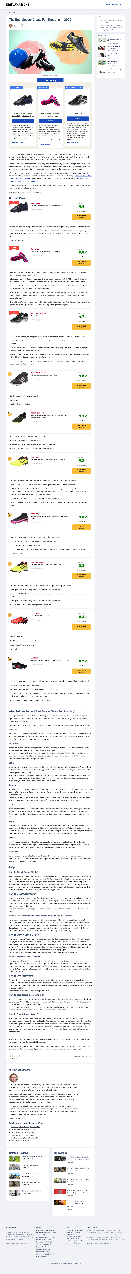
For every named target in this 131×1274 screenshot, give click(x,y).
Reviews (115, 4)
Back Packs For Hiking (29, 1168)
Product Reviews (41, 1251)
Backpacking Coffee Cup (43, 1246)
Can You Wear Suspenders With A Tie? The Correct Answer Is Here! (74, 1226)
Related (27, 192)
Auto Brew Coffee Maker (43, 1229)
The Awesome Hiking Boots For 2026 (22, 1129)
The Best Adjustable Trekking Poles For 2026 (25, 1121)
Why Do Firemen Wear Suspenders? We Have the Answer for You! (78, 1198)
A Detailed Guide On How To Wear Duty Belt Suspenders (75, 1236)
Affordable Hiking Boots (30, 1159)
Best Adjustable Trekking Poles (45, 1236)
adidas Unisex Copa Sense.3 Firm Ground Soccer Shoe (48, 462)
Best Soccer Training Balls (43, 1234)
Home (108, 4)
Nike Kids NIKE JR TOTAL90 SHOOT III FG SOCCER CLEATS (50, 664)
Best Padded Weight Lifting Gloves (46, 1227)
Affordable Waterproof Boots (31, 1177)
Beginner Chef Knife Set (43, 1241)
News (121, 4)
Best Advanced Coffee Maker (31, 1185)
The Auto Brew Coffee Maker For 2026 (23, 1124)
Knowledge (37, 192)
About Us (90, 1237)
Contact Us (107, 1237)
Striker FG (78, 114)
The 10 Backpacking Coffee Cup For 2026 (24, 1132)
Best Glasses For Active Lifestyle (45, 1231)
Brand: (79, 211)
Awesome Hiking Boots (43, 1243)
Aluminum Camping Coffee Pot (32, 1151)
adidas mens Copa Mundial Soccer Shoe (44, 376)
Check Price (81, 217)
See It (23, 121)
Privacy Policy (98, 1237)
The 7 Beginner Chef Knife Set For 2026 (23, 1127)
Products (15, 192)
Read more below (17, 142)
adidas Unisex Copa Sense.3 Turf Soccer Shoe (46, 568)
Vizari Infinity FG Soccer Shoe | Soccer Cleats (50, 115)
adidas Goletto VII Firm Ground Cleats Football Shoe (23, 115)
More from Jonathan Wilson (20, 1135)
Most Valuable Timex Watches (45, 1224)
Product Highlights (36, 209)
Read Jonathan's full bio (32, 1113)
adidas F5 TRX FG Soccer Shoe (41, 619)
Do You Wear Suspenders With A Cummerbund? (74, 1232)
